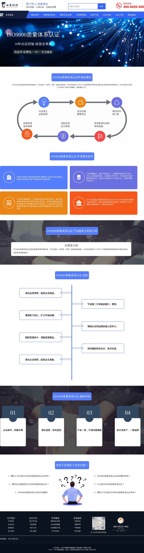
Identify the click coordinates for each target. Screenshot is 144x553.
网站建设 (132, 15)
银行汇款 (33, 528)
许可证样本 (55, 531)
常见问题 (77, 531)
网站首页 (35, 15)
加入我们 (11, 531)
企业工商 (119, 15)
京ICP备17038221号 (89, 550)
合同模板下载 (55, 528)
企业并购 (107, 15)
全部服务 (10, 15)
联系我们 (11, 528)
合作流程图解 (55, 524)
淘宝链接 (33, 524)
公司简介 (11, 521)
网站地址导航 (55, 521)
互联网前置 (81, 15)
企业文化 (11, 524)
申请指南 (77, 528)
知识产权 (95, 15)
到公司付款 (33, 521)
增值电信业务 (49, 15)
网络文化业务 (66, 15)
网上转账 (33, 531)
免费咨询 (77, 524)
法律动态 (77, 521)
